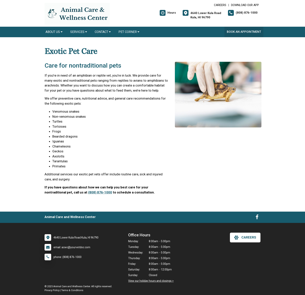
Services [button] (78, 32)
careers (245, 237)
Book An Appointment (244, 32)
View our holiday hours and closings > (151, 280)
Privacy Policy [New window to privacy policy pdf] (52, 290)
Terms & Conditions (72, 290)
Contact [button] (103, 32)
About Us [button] (54, 32)
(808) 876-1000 (100, 192)
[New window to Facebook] (257, 217)
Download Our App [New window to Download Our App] (245, 5)
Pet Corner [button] (128, 32)
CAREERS (220, 5)
